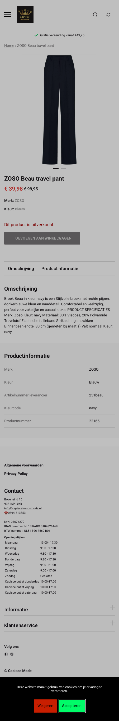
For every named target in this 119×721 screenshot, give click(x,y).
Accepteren (72, 706)
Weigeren (45, 706)
